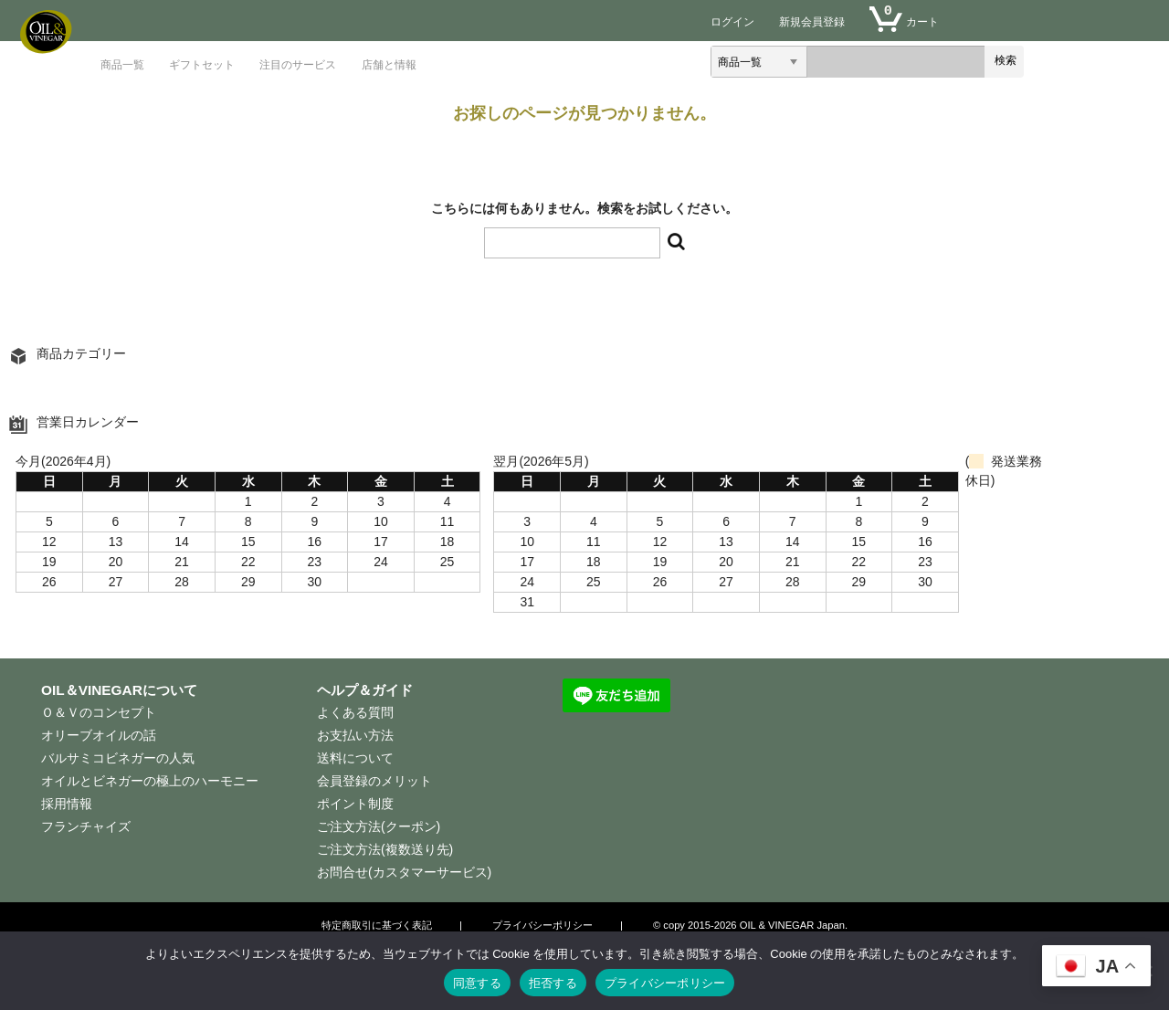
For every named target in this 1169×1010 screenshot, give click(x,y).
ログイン (732, 21)
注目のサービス (297, 64)
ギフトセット (202, 64)
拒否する (553, 983)
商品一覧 (122, 64)
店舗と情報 (389, 64)
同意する (477, 983)
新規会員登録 (812, 21)
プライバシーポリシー (665, 983)
